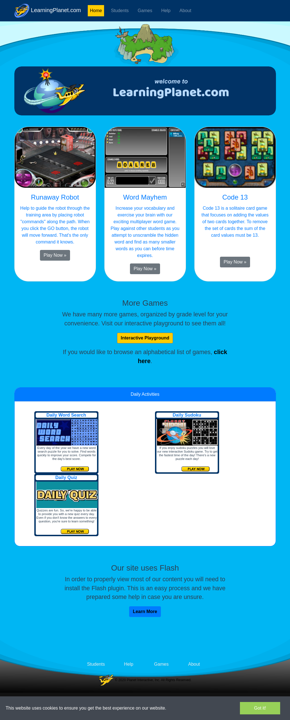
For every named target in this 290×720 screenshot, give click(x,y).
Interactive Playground (145, 338)
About (185, 10)
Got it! (260, 708)
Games (145, 10)
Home (96, 10)
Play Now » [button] (55, 255)
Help (165, 10)
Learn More (145, 611)
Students (120, 10)
